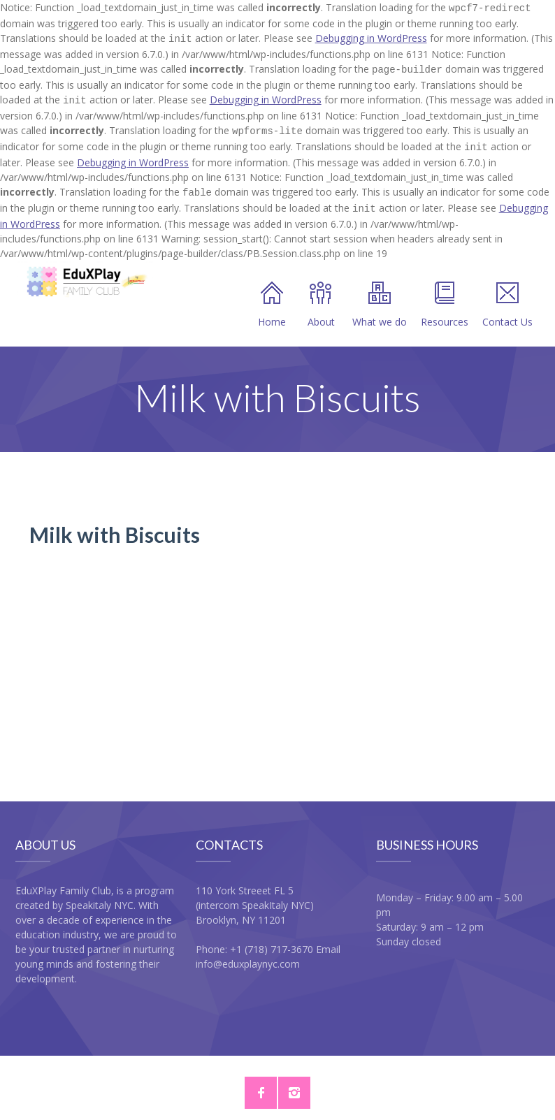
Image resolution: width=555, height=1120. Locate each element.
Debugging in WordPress (371, 36)
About (321, 293)
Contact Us (507, 293)
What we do (379, 293)
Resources (444, 293)
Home (272, 293)
